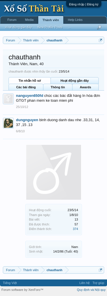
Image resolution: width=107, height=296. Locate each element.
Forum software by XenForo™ (22, 289)
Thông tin (58, 87)
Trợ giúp (98, 283)
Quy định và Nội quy (91, 289)
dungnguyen (27, 120)
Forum (12, 19)
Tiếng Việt (10, 283)
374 (75, 229)
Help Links (75, 19)
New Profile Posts (50, 27)
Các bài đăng (26, 87)
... (69, 27)
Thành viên (51, 20)
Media (29, 19)
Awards (85, 87)
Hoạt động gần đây (74, 80)
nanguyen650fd (29, 95)
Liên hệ (84, 283)
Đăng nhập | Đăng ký (83, 4)
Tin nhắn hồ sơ (30, 80)
